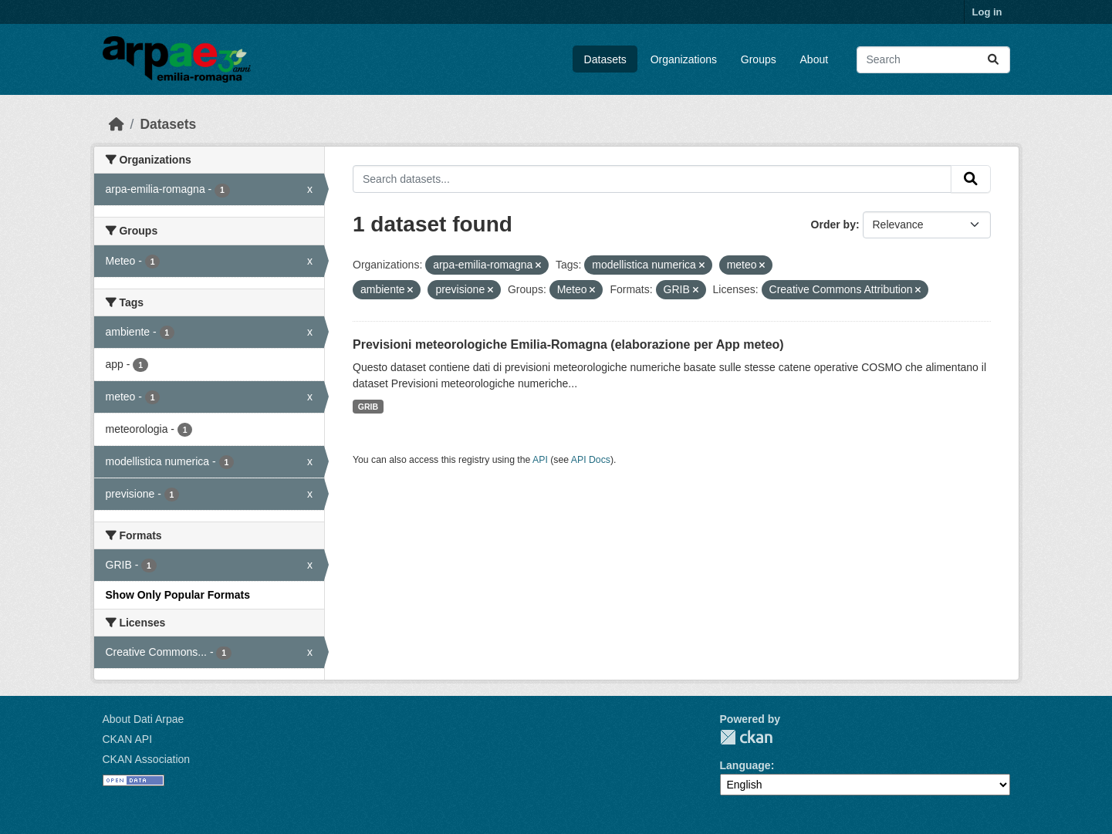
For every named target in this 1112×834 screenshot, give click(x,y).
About (814, 59)
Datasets (605, 59)
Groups (758, 59)
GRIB (368, 406)
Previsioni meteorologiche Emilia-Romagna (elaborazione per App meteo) (568, 344)
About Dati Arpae (143, 719)
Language (745, 765)
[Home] (116, 124)
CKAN (746, 737)
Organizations (684, 59)
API (540, 459)
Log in (987, 12)
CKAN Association (147, 759)
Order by (833, 224)
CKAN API (128, 739)
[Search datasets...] (933, 59)
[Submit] (993, 59)
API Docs (590, 459)
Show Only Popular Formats (178, 595)
